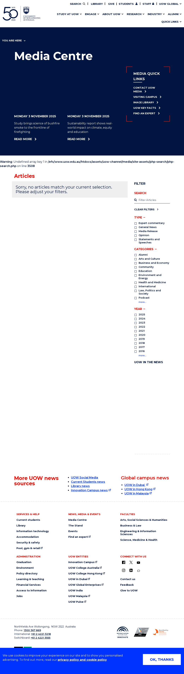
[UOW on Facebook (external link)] (123, 562)
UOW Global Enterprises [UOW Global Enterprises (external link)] (84, 584)
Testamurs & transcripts (81, 18)
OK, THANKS (162, 659)
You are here (13, 40)
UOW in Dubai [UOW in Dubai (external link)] (134, 485)
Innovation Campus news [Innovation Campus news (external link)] (89, 490)
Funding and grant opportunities (89, 18)
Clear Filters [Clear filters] (144, 209)
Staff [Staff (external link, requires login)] (147, 3)
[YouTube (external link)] (138, 563)
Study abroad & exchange (82, 18)
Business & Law (130, 525)
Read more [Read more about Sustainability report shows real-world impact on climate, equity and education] (88, 139)
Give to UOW (129, 590)
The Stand (75, 525)
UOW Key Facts (144, 108)
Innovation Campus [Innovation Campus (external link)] (147, 18)
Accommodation (27, 536)
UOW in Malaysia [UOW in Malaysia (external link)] (136, 493)
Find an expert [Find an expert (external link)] (78, 536)
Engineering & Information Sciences (138, 533)
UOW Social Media (84, 477)
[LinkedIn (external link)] (131, 570)
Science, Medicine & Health (138, 539)
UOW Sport (84, 18)
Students (126, 3)
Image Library (143, 102)
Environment (25, 567)
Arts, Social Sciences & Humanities (143, 520)
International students (141, 18)
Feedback (127, 584)
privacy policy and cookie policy (82, 659)
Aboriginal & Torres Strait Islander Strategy (90, 18)
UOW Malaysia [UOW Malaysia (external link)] (77, 596)
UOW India (75, 590)
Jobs (19, 596)
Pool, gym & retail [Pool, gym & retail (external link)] (28, 548)
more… (142, 302)
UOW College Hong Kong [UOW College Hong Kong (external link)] (85, 573)
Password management (86, 18)
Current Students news (88, 481)
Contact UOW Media (144, 89)
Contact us (134, 18)
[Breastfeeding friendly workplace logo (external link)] (160, 632)
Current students (28, 520)
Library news (80, 486)
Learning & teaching (30, 579)
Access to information (31, 590)
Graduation (23, 562)
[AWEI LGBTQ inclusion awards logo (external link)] (141, 632)
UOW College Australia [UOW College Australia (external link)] (83, 567)
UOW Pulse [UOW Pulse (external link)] (76, 601)
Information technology (32, 531)
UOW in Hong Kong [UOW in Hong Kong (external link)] (138, 489)
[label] (152, 200)
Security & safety (28, 542)
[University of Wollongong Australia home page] (21, 13)
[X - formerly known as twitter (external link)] (131, 562)
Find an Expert (144, 113)
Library (96, 3)
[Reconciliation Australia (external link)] (122, 632)
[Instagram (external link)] (123, 570)
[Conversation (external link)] (138, 571)
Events (73, 531)
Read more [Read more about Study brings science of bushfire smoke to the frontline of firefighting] (33, 139)
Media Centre (77, 520)
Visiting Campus (145, 97)
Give (110, 3)
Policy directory (26, 573)
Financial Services (28, 584)
